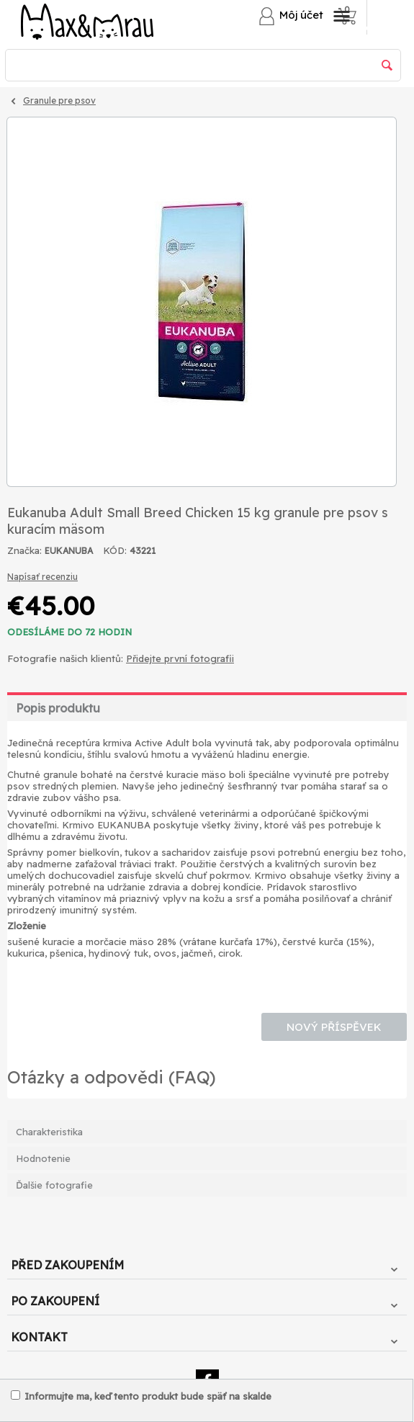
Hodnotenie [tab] (43, 1158)
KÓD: (115, 550)
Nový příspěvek (334, 1027)
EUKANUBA (69, 550)
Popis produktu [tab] (58, 708)
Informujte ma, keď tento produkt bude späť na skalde (141, 1396)
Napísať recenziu (42, 576)
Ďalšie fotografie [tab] (54, 1185)
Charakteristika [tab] (49, 1131)
